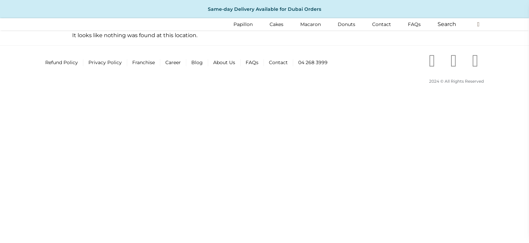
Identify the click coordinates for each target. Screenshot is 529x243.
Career (173, 62)
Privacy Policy (105, 62)
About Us (224, 62)
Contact (278, 62)
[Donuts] (346, 24)
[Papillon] (243, 24)
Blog (197, 62)
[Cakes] (276, 24)
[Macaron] (310, 24)
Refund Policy (61, 62)
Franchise (143, 62)
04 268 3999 (313, 62)
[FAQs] (414, 24)
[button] (447, 24)
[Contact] (381, 24)
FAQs (252, 62)
